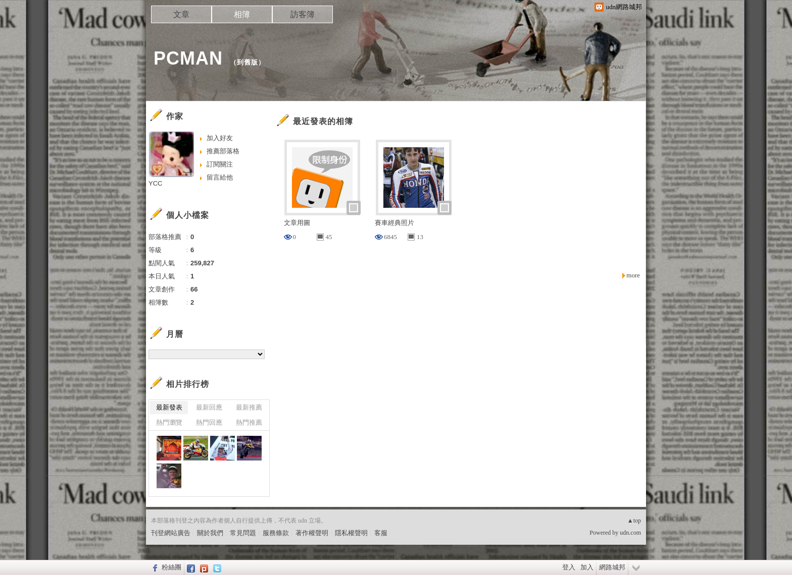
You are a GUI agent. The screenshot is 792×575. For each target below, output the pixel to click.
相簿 (242, 14)
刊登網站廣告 (170, 533)
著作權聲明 (311, 533)
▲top (634, 520)
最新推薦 (249, 407)
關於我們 (210, 533)
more (633, 275)
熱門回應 (209, 422)
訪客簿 (302, 14)
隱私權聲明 (351, 533)
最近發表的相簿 (323, 121)
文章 (181, 14)
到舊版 (247, 62)
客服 (380, 533)
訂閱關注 (220, 164)
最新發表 (169, 407)
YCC (155, 183)
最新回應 (209, 407)
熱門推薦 (249, 422)
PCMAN (188, 58)
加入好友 (220, 138)
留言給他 (220, 177)
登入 (568, 567)
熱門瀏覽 (169, 422)
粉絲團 (171, 567)
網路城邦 (612, 567)
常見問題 (243, 533)
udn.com (630, 532)
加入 (586, 567)
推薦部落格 (223, 151)
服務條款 (276, 533)
